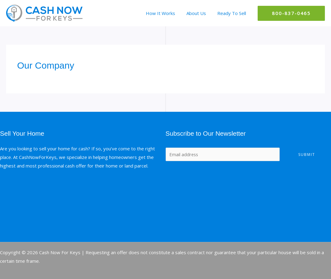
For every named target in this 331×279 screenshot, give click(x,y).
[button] (291, 13)
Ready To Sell (232, 13)
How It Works (165, 13)
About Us (199, 13)
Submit (306, 154)
